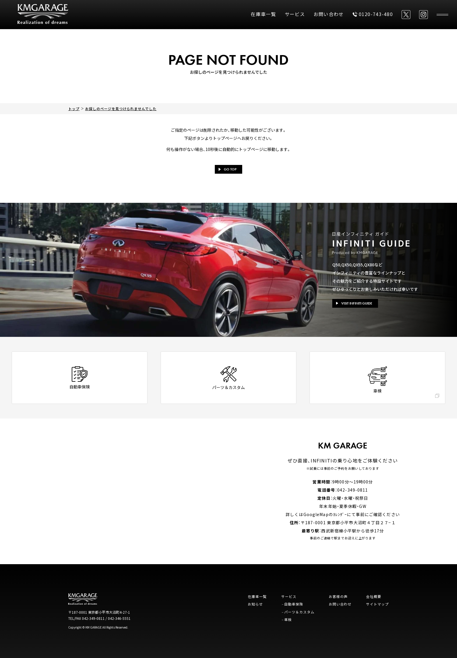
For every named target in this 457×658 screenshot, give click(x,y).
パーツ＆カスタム (299, 611)
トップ (74, 108)
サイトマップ (377, 603)
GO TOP (227, 169)
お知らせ (255, 603)
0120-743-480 (373, 13)
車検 (288, 619)
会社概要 (373, 596)
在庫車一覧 (263, 13)
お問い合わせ (329, 13)
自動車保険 (293, 603)
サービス (295, 13)
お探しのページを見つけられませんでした (121, 108)
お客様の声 (338, 596)
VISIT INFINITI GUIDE (354, 303)
